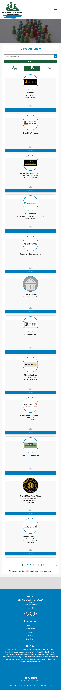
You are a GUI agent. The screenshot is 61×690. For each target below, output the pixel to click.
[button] (55, 56)
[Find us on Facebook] (26, 614)
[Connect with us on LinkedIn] (30, 614)
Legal (50, 686)
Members (30, 632)
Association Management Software (30, 679)
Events (30, 636)
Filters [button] (30, 61)
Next (56, 565)
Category (13, 68)
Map (49, 68)
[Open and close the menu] (41, 9)
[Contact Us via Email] (35, 614)
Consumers (30, 629)
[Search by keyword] (29, 56)
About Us (30, 625)
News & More (30, 639)
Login (50, 571)
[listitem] (30, 93)
